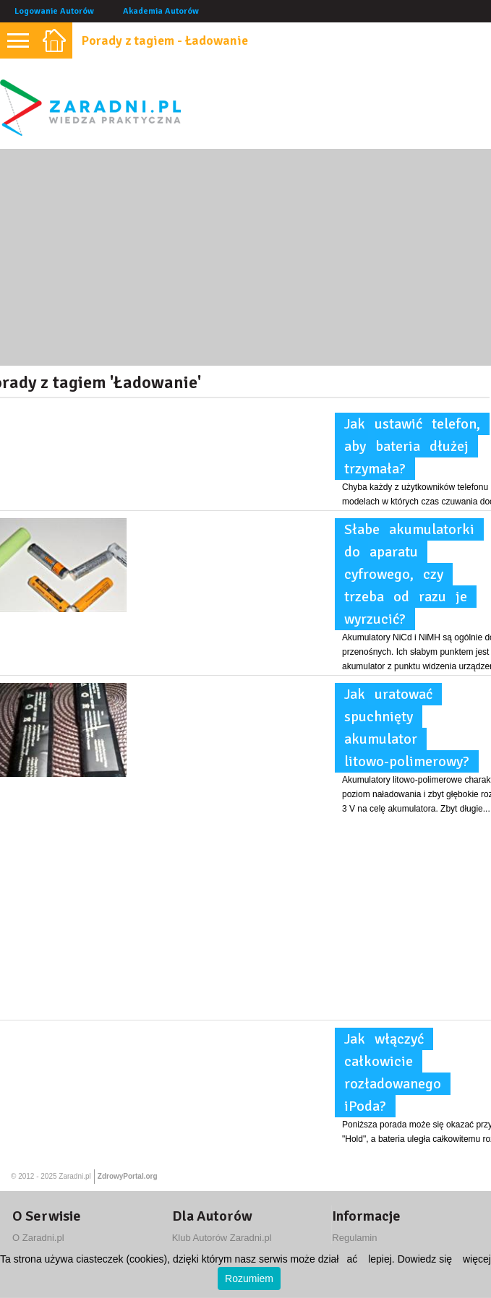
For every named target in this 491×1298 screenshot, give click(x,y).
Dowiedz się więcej (444, 1259)
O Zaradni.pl (38, 1237)
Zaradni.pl (74, 1176)
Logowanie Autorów (54, 11)
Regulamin (354, 1237)
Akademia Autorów (161, 11)
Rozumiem (249, 1278)
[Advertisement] (245, 257)
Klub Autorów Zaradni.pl (222, 1237)
